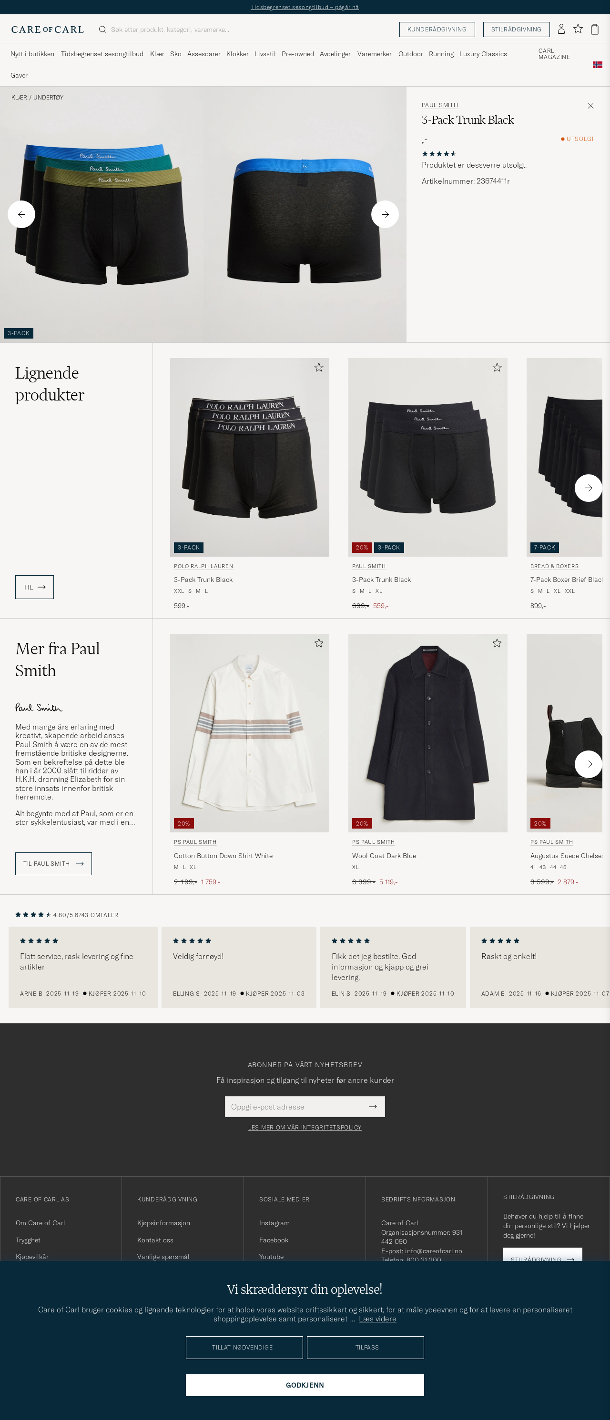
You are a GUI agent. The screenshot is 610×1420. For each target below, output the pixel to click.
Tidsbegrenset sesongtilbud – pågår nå (305, 6)
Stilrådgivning (516, 29)
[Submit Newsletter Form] (373, 1107)
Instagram (274, 1223)
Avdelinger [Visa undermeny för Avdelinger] (335, 54)
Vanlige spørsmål (163, 1256)
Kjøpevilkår (32, 1256)
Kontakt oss (155, 1240)
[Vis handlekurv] (594, 29)
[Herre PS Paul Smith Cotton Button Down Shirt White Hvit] (249, 733)
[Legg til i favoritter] (316, 369)
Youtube (271, 1256)
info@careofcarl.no (433, 1251)
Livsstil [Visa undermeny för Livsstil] (265, 54)
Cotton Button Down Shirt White (223, 855)
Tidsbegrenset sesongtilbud (102, 54)
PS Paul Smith (195, 842)
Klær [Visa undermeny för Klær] (157, 54)
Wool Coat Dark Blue (384, 855)
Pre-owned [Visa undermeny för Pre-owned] (298, 54)
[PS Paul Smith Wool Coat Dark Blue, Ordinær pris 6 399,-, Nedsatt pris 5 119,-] (428, 760)
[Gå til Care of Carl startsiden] (47, 29)
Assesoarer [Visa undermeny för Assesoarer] (204, 54)
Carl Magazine (554, 54)
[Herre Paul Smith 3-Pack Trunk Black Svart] (428, 457)
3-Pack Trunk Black (203, 579)
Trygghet (28, 1240)
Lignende (50, 384)
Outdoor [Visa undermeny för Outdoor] (410, 54)
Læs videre (377, 1318)
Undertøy (48, 97)
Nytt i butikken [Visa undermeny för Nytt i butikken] (32, 54)
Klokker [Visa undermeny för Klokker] (237, 54)
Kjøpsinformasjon (163, 1223)
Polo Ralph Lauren (203, 566)
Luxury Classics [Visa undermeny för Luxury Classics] (483, 54)
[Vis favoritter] (578, 29)
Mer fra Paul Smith (57, 659)
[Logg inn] (561, 29)
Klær (19, 97)
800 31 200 (424, 1260)
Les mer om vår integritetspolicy (305, 1127)
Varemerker (374, 54)
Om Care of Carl (40, 1223)
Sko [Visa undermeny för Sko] (176, 54)
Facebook (273, 1240)
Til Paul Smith (53, 863)
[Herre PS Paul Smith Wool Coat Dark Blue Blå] (428, 733)
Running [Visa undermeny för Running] (441, 54)
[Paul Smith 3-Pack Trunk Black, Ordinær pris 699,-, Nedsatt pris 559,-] (428, 484)
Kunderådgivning (437, 29)
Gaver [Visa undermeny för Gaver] (19, 75)
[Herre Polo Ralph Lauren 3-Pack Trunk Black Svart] (249, 457)
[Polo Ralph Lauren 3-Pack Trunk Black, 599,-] (250, 484)
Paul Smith (440, 105)
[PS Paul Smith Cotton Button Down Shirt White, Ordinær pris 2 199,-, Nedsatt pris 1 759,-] (250, 760)
